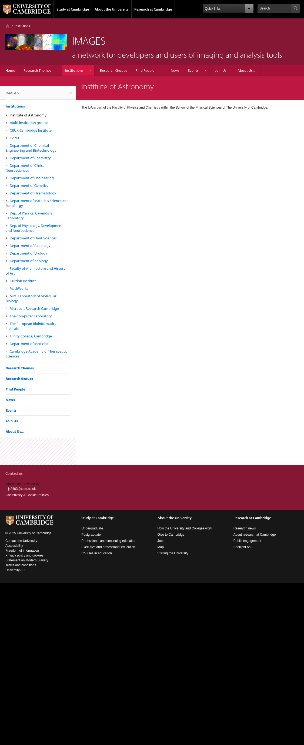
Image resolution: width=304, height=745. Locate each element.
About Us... (246, 70)
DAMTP (15, 137)
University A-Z (15, 570)
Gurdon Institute (23, 280)
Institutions (22, 26)
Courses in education (96, 553)
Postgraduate (91, 534)
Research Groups (113, 70)
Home (7, 26)
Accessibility (14, 546)
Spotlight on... (243, 547)
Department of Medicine (29, 343)
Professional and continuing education (108, 541)
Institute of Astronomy (28, 115)
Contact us (14, 473)
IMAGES (12, 95)
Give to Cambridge (171, 534)
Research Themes (37, 70)
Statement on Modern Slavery (26, 560)
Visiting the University (173, 553)
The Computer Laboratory (31, 316)
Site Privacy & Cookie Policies (27, 495)
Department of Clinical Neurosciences (25, 168)
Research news (244, 528)
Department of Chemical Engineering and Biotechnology (31, 148)
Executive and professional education (108, 547)
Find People (145, 70)
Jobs (161, 541)
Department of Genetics (29, 185)
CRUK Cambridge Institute (31, 130)
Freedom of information (22, 550)
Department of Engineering (32, 177)
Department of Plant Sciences (33, 238)
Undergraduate (92, 528)
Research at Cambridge (153, 9)
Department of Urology (28, 253)
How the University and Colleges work (185, 528)
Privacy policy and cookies (24, 555)
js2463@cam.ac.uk (22, 489)
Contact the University (21, 541)
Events (193, 70)
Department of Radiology (30, 245)
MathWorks (19, 288)
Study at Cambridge (72, 9)
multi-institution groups (29, 122)
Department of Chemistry (30, 157)
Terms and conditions (20, 565)
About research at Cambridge (254, 534)
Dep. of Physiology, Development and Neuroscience (34, 228)
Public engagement (247, 541)
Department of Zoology (29, 260)
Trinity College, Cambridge (31, 336)
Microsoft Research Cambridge (34, 308)
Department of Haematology (33, 193)
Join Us (220, 70)
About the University (112, 9)
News (175, 70)
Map (161, 547)
